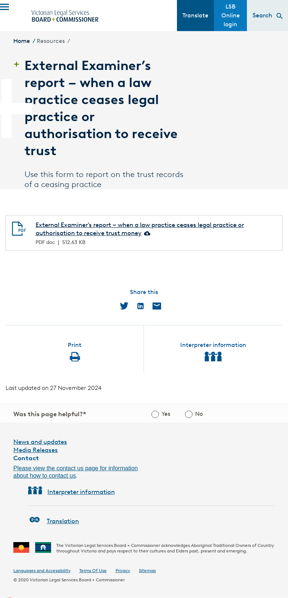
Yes (165, 413)
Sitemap (147, 570)
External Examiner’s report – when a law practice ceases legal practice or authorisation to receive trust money (140, 229)
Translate (195, 15)
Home (21, 40)
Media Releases (35, 450)
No (199, 413)
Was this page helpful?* (49, 414)
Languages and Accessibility (41, 570)
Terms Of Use (93, 570)
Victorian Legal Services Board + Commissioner (77, 579)
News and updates (40, 441)
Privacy (122, 570)
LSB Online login (230, 15)
